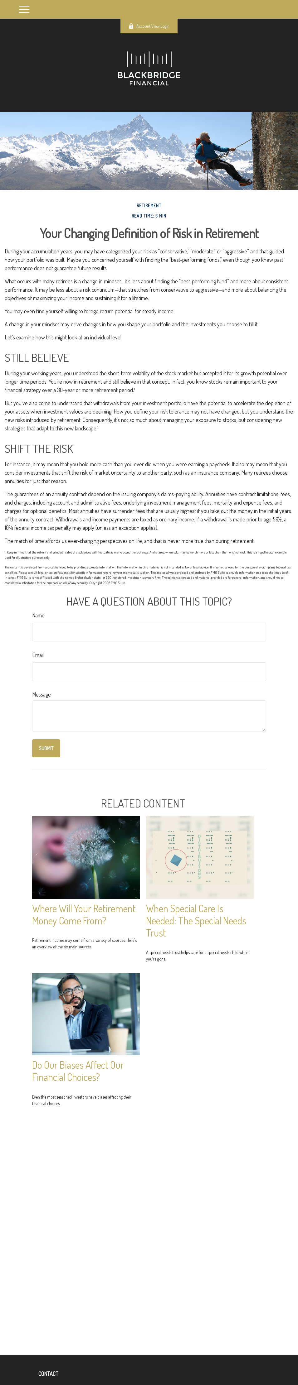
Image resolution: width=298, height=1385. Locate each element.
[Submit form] (46, 748)
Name (38, 615)
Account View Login (149, 26)
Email (38, 654)
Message (41, 694)
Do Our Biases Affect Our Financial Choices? (78, 1070)
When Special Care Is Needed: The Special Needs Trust (196, 920)
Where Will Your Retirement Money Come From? (84, 914)
